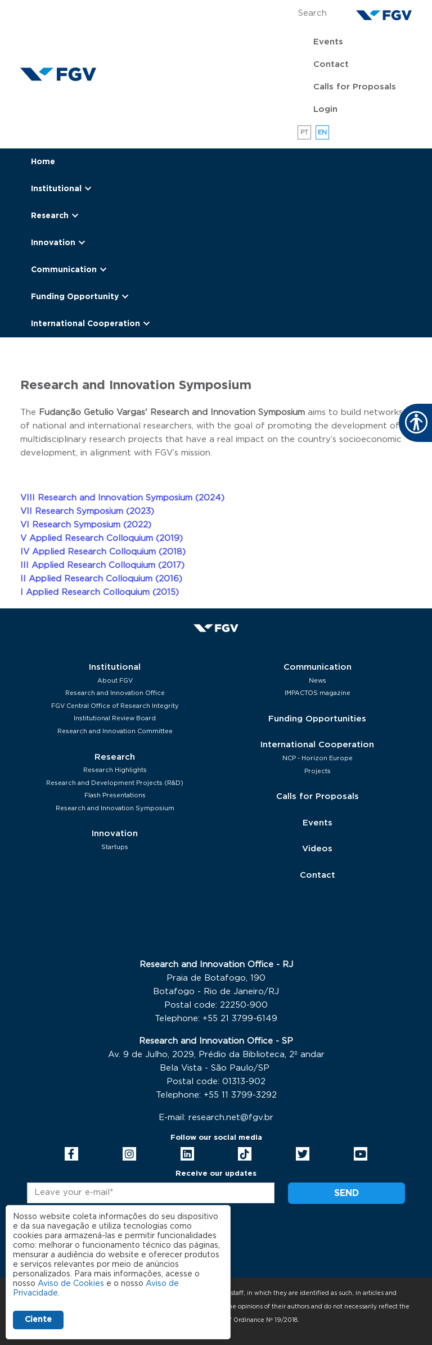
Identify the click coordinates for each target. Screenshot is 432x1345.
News (317, 681)
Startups (114, 847)
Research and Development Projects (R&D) (114, 783)
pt (304, 132)
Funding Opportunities (317, 719)
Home (43, 162)
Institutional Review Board (115, 718)
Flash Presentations (115, 795)
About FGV (115, 681)
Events (328, 42)
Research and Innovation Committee (115, 731)
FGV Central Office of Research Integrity (115, 706)
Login (325, 109)
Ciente (38, 1320)
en (322, 132)
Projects (317, 771)
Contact (331, 64)
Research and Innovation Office (115, 693)
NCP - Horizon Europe (317, 758)
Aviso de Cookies (71, 1284)
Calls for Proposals (354, 87)
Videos (317, 849)
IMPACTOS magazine (317, 693)
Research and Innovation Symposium (115, 808)
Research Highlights (115, 770)
